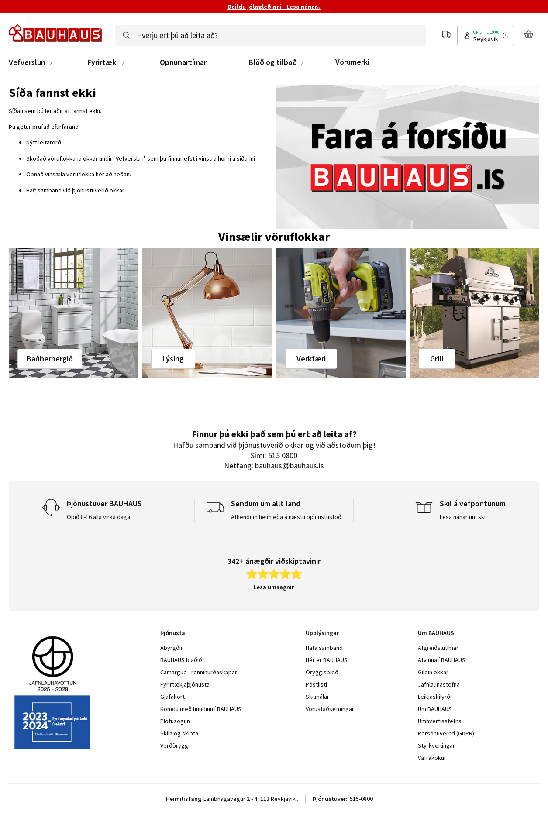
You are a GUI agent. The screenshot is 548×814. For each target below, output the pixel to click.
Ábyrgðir (171, 648)
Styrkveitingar (436, 745)
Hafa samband (324, 648)
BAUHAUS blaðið (181, 660)
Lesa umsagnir (274, 587)
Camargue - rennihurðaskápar (198, 672)
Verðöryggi (175, 745)
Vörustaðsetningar (330, 709)
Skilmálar (317, 697)
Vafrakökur (432, 758)
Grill (437, 359)
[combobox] (270, 35)
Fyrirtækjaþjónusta (185, 684)
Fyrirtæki (102, 62)
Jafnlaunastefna (439, 684)
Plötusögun (175, 721)
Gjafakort (172, 697)
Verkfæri (311, 359)
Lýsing (173, 359)
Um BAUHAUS (435, 709)
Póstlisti (316, 684)
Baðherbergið (50, 359)
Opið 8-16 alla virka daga (98, 517)
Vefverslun (27, 62)
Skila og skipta (179, 733)
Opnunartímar (183, 62)
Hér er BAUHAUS (327, 660)
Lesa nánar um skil (463, 517)
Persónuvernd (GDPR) (446, 733)
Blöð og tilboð (272, 62)
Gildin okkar (433, 672)
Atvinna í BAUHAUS (441, 660)
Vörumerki (352, 62)
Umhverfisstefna (440, 721)
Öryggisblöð (322, 672)
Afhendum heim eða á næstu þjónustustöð (286, 517)
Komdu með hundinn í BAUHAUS (200, 709)
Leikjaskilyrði (434, 697)
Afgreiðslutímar (438, 648)
